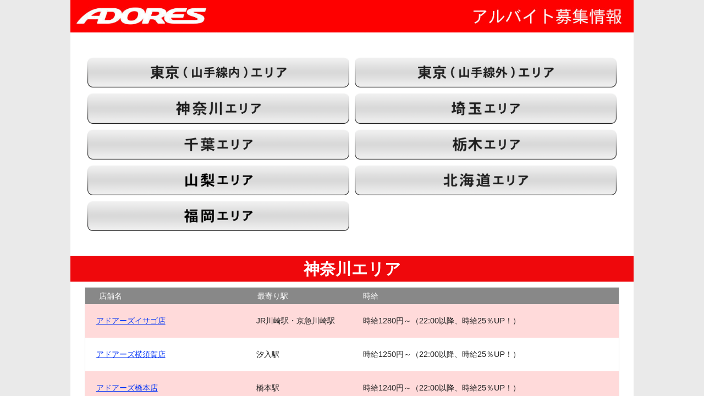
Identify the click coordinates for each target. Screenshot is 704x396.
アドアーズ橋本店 (127, 387)
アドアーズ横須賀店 (131, 354)
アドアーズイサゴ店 (131, 320)
